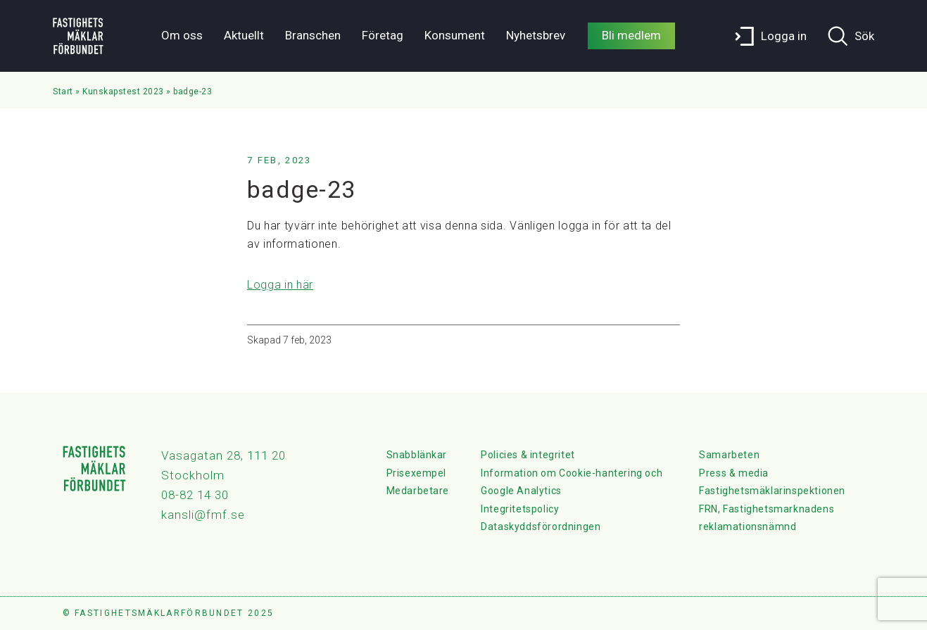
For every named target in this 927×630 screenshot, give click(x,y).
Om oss (182, 35)
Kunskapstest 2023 (123, 91)
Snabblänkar (417, 454)
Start (63, 91)
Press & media (734, 473)
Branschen (313, 35)
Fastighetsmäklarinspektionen (772, 490)
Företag (382, 35)
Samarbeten (729, 454)
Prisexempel (416, 473)
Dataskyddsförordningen (540, 526)
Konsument (454, 35)
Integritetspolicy (520, 509)
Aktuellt (244, 35)
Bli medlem (631, 35)
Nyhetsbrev (535, 35)
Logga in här (280, 284)
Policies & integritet (528, 454)
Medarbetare (418, 490)
